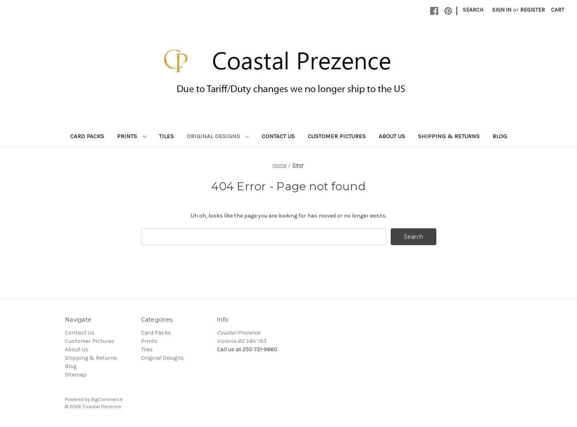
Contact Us (278, 136)
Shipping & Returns (449, 136)
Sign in (501, 9)
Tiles (166, 136)
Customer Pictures (337, 136)
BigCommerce (107, 399)
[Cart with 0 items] (558, 10)
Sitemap (76, 374)
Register (532, 9)
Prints (131, 136)
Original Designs (218, 136)
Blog (499, 136)
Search (473, 9)
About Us (392, 136)
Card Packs (87, 136)
